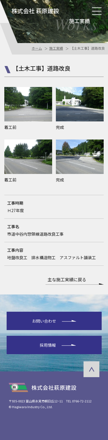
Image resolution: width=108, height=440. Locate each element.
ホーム (36, 48)
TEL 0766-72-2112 (79, 401)
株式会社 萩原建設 (35, 11)
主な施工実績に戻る (67, 279)
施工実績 (56, 48)
